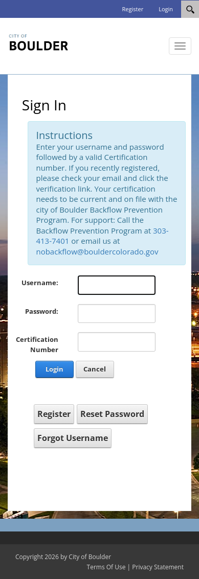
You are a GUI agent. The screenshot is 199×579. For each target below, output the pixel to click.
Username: (39, 282)
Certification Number (37, 344)
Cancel (94, 369)
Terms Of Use (106, 567)
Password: (41, 311)
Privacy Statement (158, 567)
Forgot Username (72, 438)
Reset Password (112, 414)
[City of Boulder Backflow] (38, 41)
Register (133, 9)
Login (166, 9)
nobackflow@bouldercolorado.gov (97, 251)
